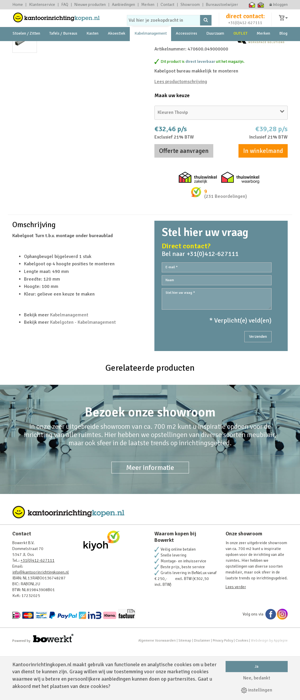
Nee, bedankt (256, 678)
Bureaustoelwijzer (222, 4)
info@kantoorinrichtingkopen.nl (40, 622)
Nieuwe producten (90, 4)
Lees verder (236, 637)
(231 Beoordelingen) (225, 247)
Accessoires (186, 46)
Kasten (92, 46)
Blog (283, 46)
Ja (256, 666)
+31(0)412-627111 (245, 28)
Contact (167, 4)
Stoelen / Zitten (26, 46)
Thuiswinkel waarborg (252, 4)
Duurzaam (215, 46)
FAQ (64, 4)
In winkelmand (263, 201)
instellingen (256, 690)
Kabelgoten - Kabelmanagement (83, 373)
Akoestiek (116, 46)
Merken (147, 4)
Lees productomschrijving (180, 132)
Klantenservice (42, 4)
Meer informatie (150, 518)
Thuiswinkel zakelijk (261, 4)
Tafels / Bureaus (63, 46)
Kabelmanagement (150, 46)
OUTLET (240, 46)
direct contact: (245, 22)
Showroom (190, 4)
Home (17, 4)
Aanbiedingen (123, 4)
